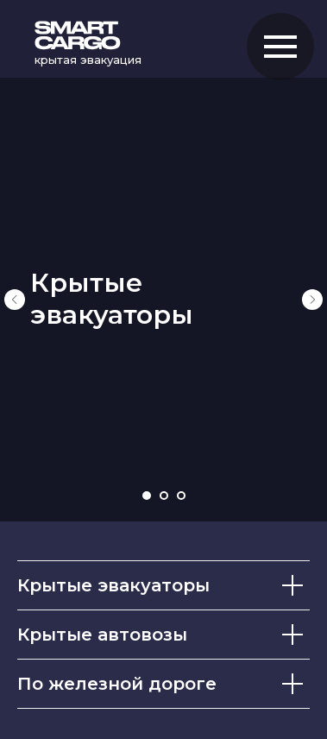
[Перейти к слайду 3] (181, 495)
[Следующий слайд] (312, 299)
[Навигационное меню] (280, 46)
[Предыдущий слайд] (14, 299)
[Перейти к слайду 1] (146, 495)
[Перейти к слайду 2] (164, 495)
